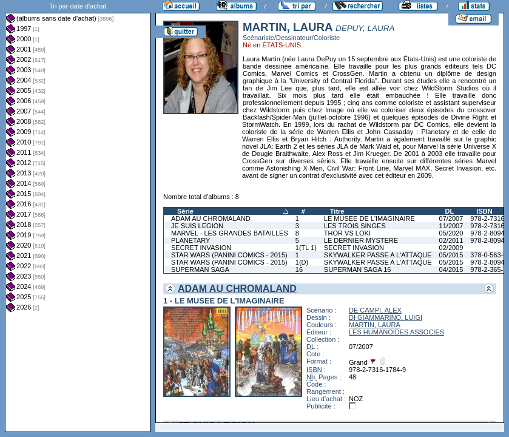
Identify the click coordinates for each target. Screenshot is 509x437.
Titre (337, 211)
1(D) (301, 262)
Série (185, 211)
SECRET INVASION (201, 247)
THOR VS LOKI (347, 233)
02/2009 (451, 247)
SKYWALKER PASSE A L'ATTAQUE (378, 255)
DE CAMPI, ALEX (375, 310)
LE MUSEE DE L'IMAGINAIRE (369, 218)
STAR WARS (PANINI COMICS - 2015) (229, 255)
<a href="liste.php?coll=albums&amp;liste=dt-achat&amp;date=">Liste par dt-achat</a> (77, 216)
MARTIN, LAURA (374, 324)
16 (299, 269)
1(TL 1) (306, 247)
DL (449, 211)
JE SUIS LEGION (197, 225)
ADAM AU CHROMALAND (211, 218)
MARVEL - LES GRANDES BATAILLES (229, 233)
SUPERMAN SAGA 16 (357, 269)
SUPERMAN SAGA (200, 269)
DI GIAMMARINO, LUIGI (385, 317)
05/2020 (451, 233)
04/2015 (451, 269)
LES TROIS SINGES (355, 225)
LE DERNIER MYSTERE (361, 240)
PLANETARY (190, 240)
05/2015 (451, 255)
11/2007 (451, 225)
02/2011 (451, 240)
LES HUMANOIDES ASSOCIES (396, 332)
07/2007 (451, 218)
